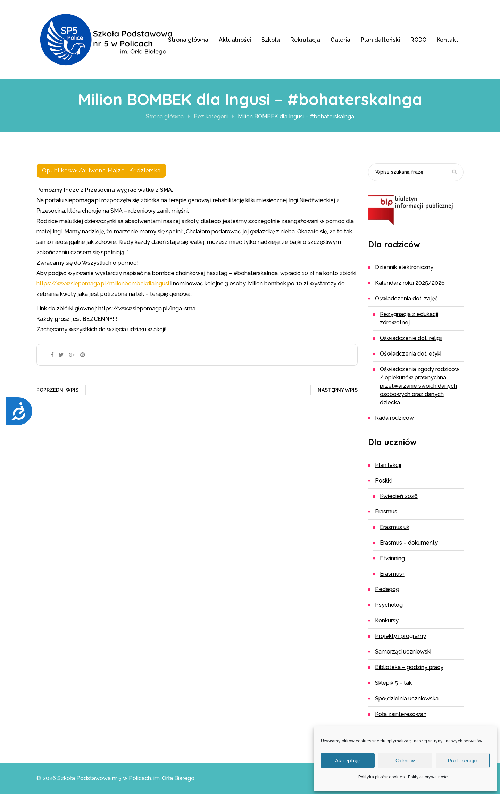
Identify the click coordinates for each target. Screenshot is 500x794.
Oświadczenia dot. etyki (410, 353)
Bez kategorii (211, 116)
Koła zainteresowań (400, 714)
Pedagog (387, 589)
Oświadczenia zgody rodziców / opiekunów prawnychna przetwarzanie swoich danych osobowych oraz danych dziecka (419, 386)
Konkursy (387, 620)
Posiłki (383, 480)
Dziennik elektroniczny (404, 267)
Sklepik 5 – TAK (393, 683)
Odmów (405, 761)
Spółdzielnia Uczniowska (407, 698)
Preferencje (462, 761)
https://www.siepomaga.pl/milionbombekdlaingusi (102, 283)
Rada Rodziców (394, 418)
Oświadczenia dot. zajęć (406, 298)
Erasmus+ (392, 574)
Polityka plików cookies (381, 777)
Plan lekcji (388, 465)
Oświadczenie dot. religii (411, 338)
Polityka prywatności (428, 777)
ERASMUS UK (394, 527)
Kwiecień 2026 (399, 496)
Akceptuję (347, 761)
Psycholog (389, 604)
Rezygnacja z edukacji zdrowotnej (409, 318)
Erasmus (386, 511)
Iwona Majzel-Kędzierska (125, 170)
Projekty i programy (400, 636)
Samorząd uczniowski (403, 651)
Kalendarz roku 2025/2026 (410, 283)
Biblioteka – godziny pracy (409, 667)
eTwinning (392, 558)
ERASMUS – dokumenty (409, 542)
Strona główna (165, 116)
